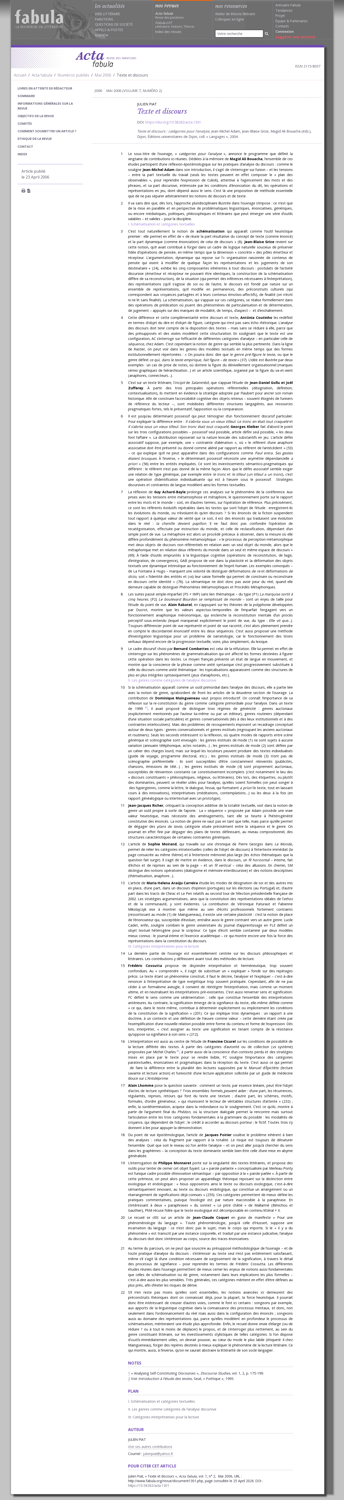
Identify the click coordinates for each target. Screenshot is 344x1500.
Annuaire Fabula (288, 5)
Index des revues (168, 31)
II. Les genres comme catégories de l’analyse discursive (172, 680)
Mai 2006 (103, 75)
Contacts (282, 26)
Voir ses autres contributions (150, 1446)
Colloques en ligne (229, 19)
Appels (100, 29)
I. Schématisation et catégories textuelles (161, 224)
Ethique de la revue (35, 138)
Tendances (284, 10)
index (22, 154)
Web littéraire (107, 13)
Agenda (101, 35)
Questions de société (114, 24)
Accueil (20, 75)
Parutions (104, 19)
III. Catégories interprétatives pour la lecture (163, 946)
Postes (117, 29)
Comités (25, 123)
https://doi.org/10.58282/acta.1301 (173, 122)
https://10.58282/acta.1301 (148, 1485)
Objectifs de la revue (36, 116)
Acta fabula (42, 75)
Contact (25, 146)
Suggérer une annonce (295, 36)
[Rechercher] (266, 33)
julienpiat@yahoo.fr (158, 1453)
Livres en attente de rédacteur (45, 88)
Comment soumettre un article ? (47, 131)
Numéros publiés (73, 75)
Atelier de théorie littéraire (235, 13)
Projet (280, 15)
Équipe (280, 21)
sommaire (26, 96)
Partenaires (299, 21)
